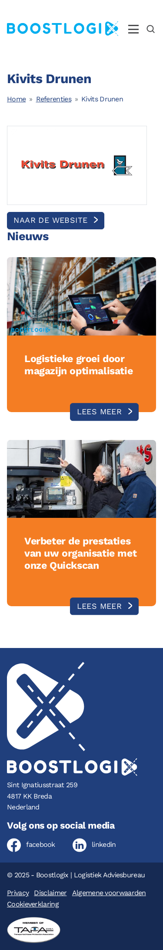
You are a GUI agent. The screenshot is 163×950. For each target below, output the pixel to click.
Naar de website (51, 220)
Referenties (53, 99)
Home (16, 99)
